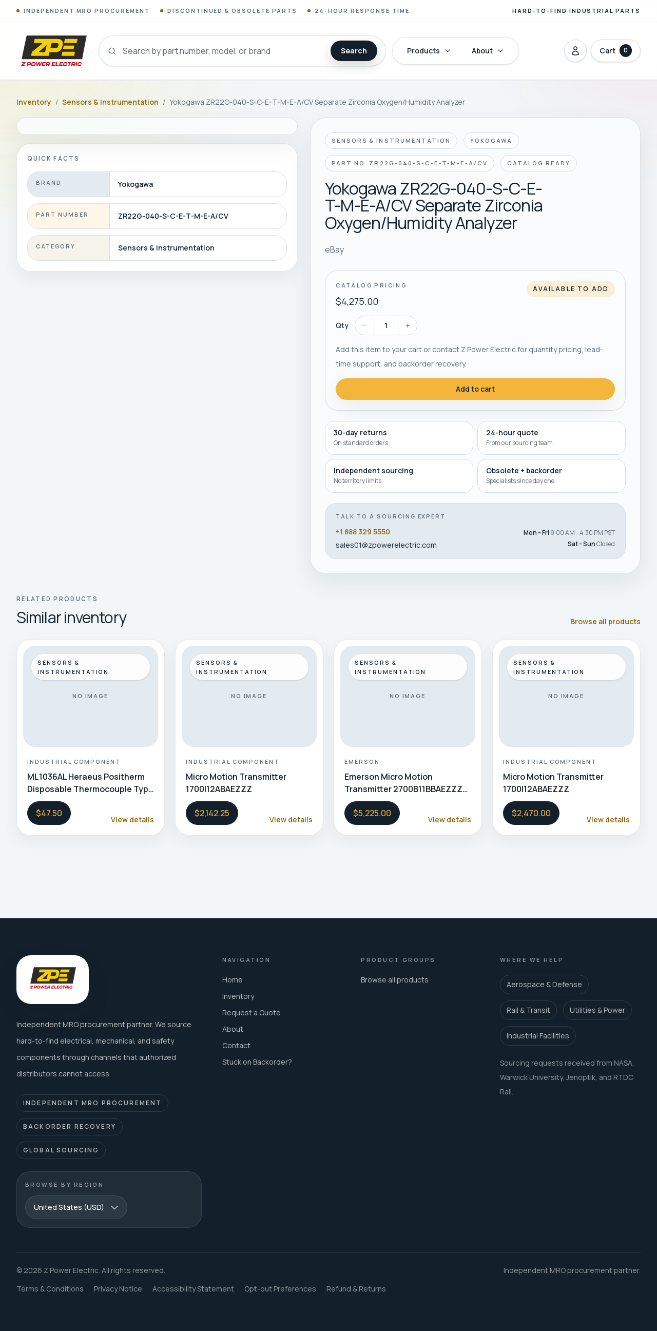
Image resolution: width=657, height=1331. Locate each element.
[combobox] (76, 1207)
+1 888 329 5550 (363, 531)
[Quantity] (386, 325)
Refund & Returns (356, 1289)
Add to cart (475, 389)
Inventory (33, 102)
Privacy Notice (118, 1289)
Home (232, 980)
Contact (236, 1045)
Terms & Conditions (50, 1289)
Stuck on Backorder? (257, 1062)
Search (354, 50)
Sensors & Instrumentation (110, 102)
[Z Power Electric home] (53, 50)
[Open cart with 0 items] (616, 51)
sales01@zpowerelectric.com (386, 545)
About (488, 50)
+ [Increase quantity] (407, 325)
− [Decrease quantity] (364, 325)
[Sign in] (575, 51)
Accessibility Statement (193, 1289)
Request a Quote (251, 1012)
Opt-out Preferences (280, 1289)
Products (429, 50)
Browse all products (605, 621)
